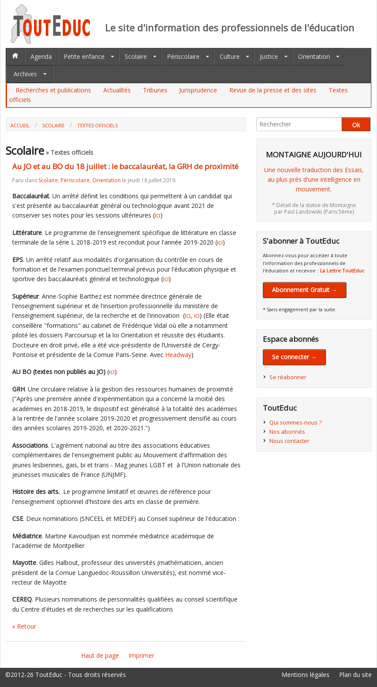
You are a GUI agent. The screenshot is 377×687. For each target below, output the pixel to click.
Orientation (314, 56)
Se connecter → (294, 357)
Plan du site (355, 674)
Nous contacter (289, 441)
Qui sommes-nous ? (295, 422)
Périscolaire (183, 56)
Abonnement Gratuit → (304, 290)
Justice (269, 56)
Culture (230, 56)
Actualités (117, 90)
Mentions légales (305, 674)
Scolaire (136, 56)
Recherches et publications (53, 90)
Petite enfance (84, 56)
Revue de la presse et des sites (272, 90)
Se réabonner (287, 377)
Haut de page (100, 655)
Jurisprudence (198, 90)
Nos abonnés (287, 431)
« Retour (24, 626)
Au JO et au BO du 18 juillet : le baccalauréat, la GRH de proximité (125, 166)
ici (157, 215)
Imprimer (141, 655)
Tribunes (155, 90)
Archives (25, 74)
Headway (178, 354)
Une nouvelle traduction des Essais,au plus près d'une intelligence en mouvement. (314, 180)
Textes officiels (97, 125)
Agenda (41, 56)
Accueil (20, 125)
